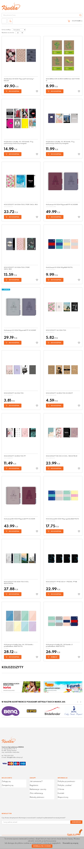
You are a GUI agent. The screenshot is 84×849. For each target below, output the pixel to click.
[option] (10, 711)
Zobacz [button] (52, 657)
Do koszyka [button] (12, 91)
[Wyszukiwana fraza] (40, 15)
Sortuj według (6, 29)
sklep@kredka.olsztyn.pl (15, 757)
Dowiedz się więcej (70, 843)
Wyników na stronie (8, 32)
